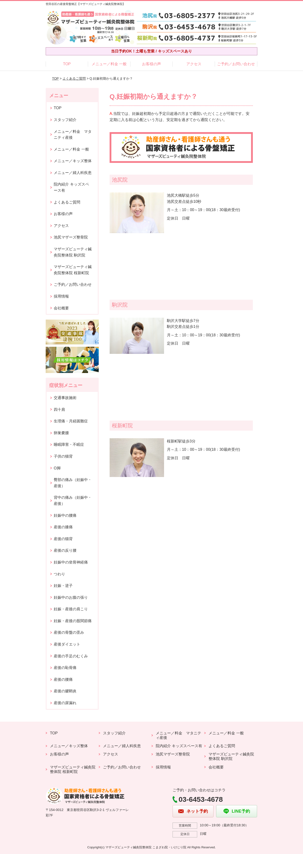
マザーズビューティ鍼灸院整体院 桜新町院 (73, 270)
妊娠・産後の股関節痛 (73, 621)
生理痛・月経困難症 (71, 421)
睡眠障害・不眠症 (69, 444)
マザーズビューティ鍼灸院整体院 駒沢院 (73, 252)
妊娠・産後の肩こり (71, 609)
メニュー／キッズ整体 (73, 161)
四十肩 (59, 409)
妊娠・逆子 (63, 586)
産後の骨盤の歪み (69, 632)
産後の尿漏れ (65, 703)
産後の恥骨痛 (65, 668)
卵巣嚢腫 (61, 433)
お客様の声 (151, 64)
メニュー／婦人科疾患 (73, 173)
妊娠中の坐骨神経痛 (71, 562)
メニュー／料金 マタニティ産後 (73, 135)
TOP (67, 64)
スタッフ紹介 (65, 120)
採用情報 (61, 296)
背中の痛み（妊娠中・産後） (73, 500)
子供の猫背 (63, 456)
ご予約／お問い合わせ (236, 64)
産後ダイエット (67, 644)
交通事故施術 (65, 398)
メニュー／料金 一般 (109, 64)
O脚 (57, 468)
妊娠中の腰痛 (65, 515)
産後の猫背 (63, 539)
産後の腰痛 (63, 679)
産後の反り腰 (65, 550)
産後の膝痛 (63, 527)
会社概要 (61, 308)
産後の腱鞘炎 (65, 691)
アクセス (193, 64)
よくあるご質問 (74, 78)
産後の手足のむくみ (71, 656)
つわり (59, 574)
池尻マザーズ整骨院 (71, 237)
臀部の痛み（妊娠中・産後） (73, 483)
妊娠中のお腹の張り (71, 597)
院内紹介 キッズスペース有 (71, 187)
